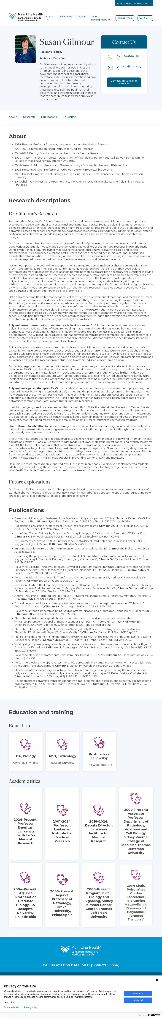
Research (29, 116)
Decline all (138, 1000)
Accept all (138, 993)
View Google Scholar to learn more (124, 82)
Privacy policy (30, 1007)
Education (69, 116)
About (13, 116)
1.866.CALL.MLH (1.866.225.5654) (90, 965)
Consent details (11, 1007)
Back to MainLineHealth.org (134, 3)
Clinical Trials (124, 18)
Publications (49, 116)
